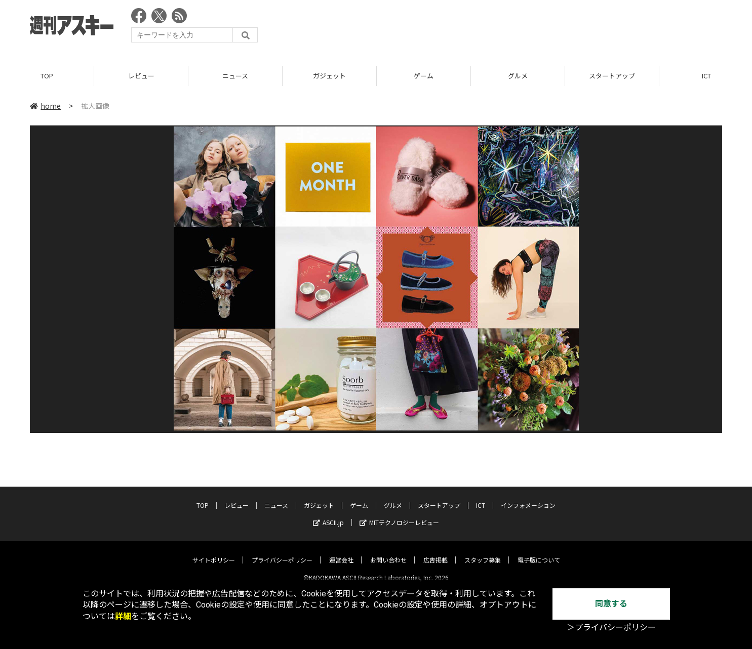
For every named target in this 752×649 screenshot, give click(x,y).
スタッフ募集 (482, 551)
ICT (480, 497)
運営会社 (341, 551)
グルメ (518, 75)
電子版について (539, 551)
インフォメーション (528, 497)
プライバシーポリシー (282, 551)
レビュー (141, 75)
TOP (47, 75)
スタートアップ (612, 75)
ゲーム (423, 75)
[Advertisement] (537, 28)
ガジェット (329, 75)
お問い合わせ (388, 551)
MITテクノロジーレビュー (399, 514)
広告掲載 (435, 551)
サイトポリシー (213, 551)
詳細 (123, 616)
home (45, 106)
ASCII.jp (328, 514)
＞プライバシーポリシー (611, 627)
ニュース (235, 75)
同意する (611, 604)
